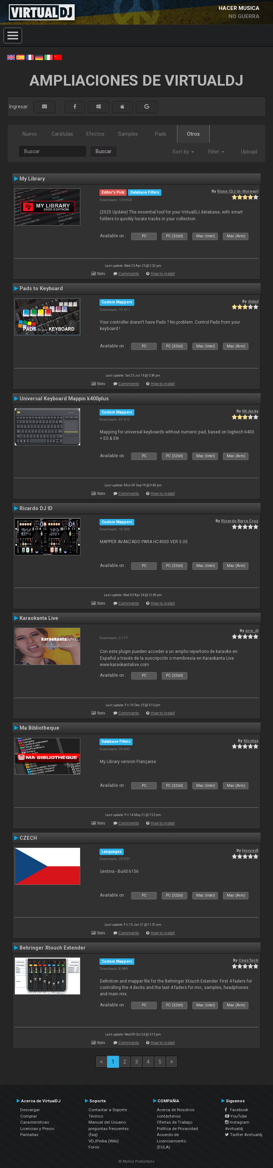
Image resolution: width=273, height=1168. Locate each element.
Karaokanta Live (39, 618)
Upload (249, 152)
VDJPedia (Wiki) (104, 1141)
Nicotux (250, 740)
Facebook (236, 1109)
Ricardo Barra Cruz (239, 520)
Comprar (28, 1116)
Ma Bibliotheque (39, 728)
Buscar (104, 151)
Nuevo (29, 134)
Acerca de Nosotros (175, 1109)
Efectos (95, 134)
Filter (216, 152)
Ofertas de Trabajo (174, 1122)
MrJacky (250, 411)
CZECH (28, 838)
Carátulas (62, 134)
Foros (94, 1147)
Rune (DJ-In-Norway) (237, 191)
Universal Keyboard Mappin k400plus (64, 398)
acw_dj (251, 630)
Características (34, 1122)
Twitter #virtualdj (243, 1134)
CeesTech (248, 960)
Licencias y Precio (37, 1128)
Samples (128, 134)
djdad (253, 301)
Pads (160, 134)
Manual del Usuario (107, 1122)
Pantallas (29, 1134)
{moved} (250, 850)
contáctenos (169, 1116)
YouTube (236, 1116)
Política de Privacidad (177, 1128)
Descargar (30, 1109)
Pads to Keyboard (41, 288)
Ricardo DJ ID (36, 508)
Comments (128, 273)
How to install (163, 273)
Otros (193, 134)
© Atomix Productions (137, 1161)
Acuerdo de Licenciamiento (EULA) (171, 1141)
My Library (32, 179)
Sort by (183, 152)
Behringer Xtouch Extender (53, 948)
